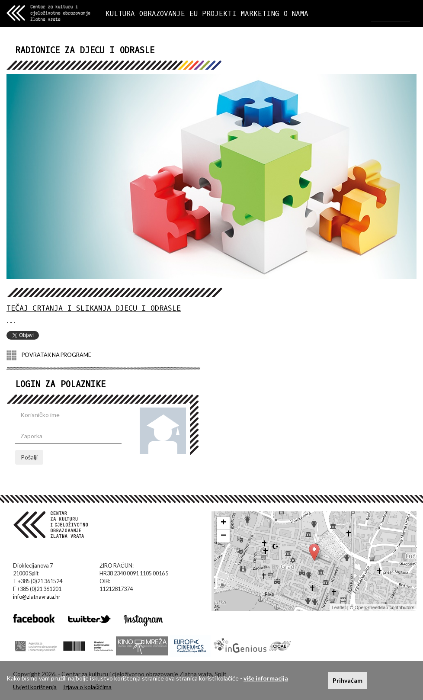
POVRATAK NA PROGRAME (48, 355)
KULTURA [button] (120, 13)
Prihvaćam (347, 680)
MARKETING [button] (260, 13)
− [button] (223, 536)
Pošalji (29, 457)
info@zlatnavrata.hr (37, 597)
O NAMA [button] (296, 13)
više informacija (266, 678)
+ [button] (223, 523)
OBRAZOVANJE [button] (162, 13)
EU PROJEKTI (213, 13)
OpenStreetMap (371, 607)
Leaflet (339, 607)
